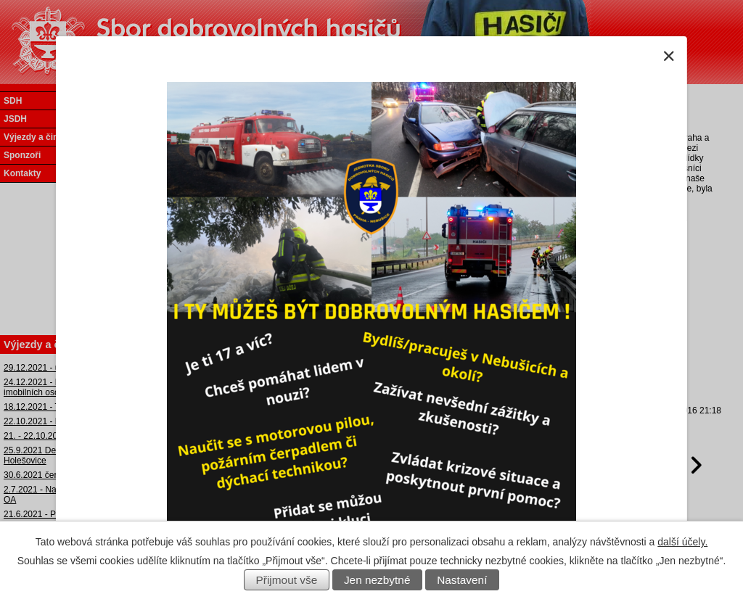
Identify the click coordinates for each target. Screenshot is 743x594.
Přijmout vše (287, 580)
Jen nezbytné (377, 580)
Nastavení (462, 580)
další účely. (682, 542)
